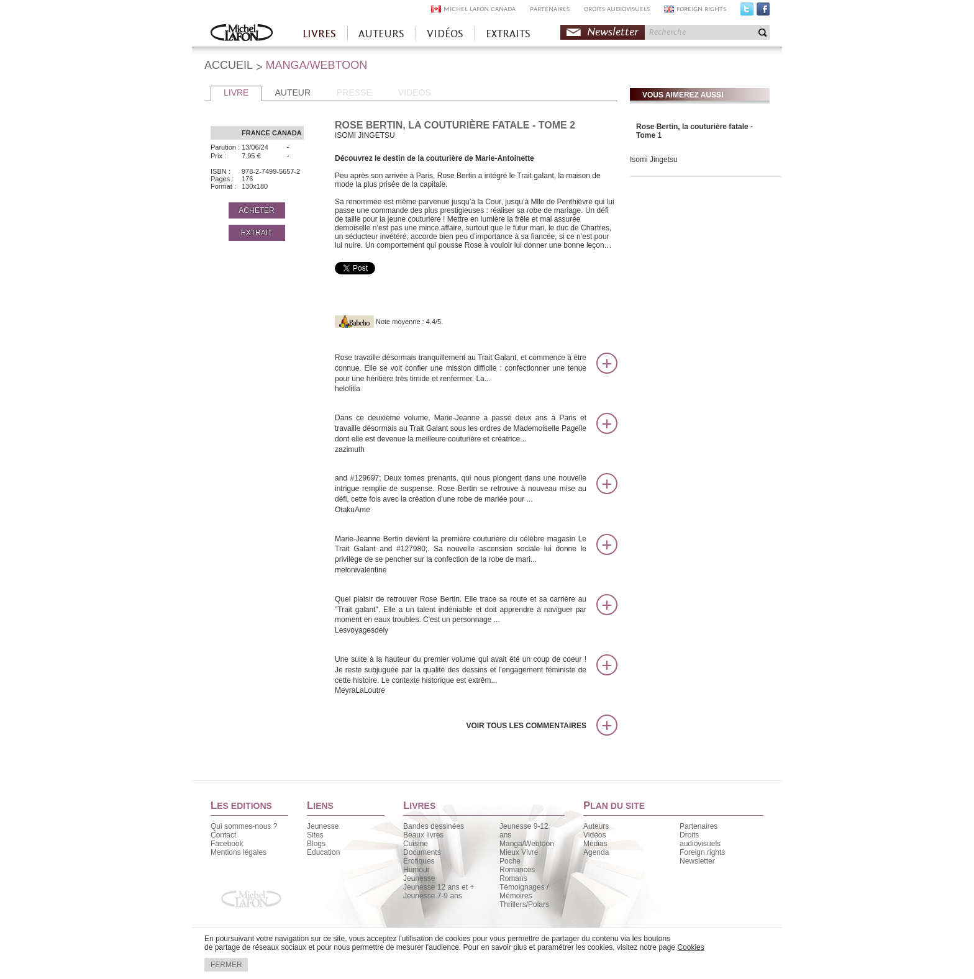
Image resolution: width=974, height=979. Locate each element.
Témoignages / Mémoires (523, 891)
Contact (223, 835)
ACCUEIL (228, 65)
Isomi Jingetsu (654, 159)
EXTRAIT (257, 232)
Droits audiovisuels (700, 839)
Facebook (763, 11)
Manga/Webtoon (526, 843)
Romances (517, 869)
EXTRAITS (508, 33)
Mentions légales (238, 852)
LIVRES (319, 33)
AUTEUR (293, 92)
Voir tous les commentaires (526, 725)
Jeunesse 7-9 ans (432, 895)
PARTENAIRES (550, 9)
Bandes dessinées (433, 826)
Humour (416, 869)
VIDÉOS (445, 33)
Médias (595, 843)
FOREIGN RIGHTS (701, 9)
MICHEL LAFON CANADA (480, 9)
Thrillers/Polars (524, 904)
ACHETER (256, 210)
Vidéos (594, 835)
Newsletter (613, 31)
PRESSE (354, 92)
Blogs (316, 843)
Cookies (690, 947)
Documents (422, 852)
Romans (513, 878)
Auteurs (596, 826)
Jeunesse (323, 826)
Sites (315, 835)
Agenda (596, 852)
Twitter (746, 11)
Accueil (242, 33)
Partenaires (698, 826)
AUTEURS (381, 33)
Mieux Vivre (518, 852)
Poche (510, 861)
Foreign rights (702, 852)
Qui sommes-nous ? (244, 826)
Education (323, 852)
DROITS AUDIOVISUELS (617, 9)
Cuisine (415, 843)
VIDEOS (414, 92)
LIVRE (236, 92)
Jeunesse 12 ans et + (438, 887)
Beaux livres (423, 835)
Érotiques (419, 861)
